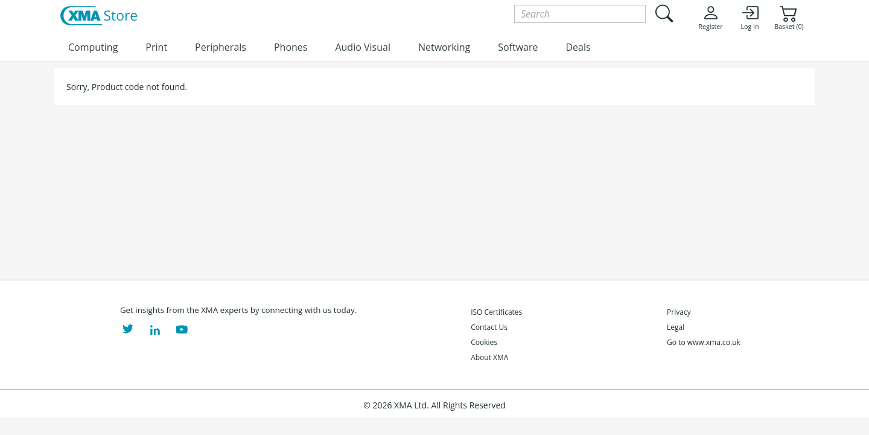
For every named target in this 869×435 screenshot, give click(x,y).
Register (710, 17)
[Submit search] (664, 13)
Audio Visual (362, 47)
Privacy (679, 312)
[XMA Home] (98, 16)
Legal (675, 327)
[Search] (580, 14)
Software (518, 47)
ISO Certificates (496, 312)
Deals (577, 47)
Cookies (484, 342)
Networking (444, 47)
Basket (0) (788, 17)
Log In (749, 17)
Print (156, 47)
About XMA (489, 357)
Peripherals (220, 47)
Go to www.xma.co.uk (703, 342)
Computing (93, 47)
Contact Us (489, 327)
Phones (290, 47)
